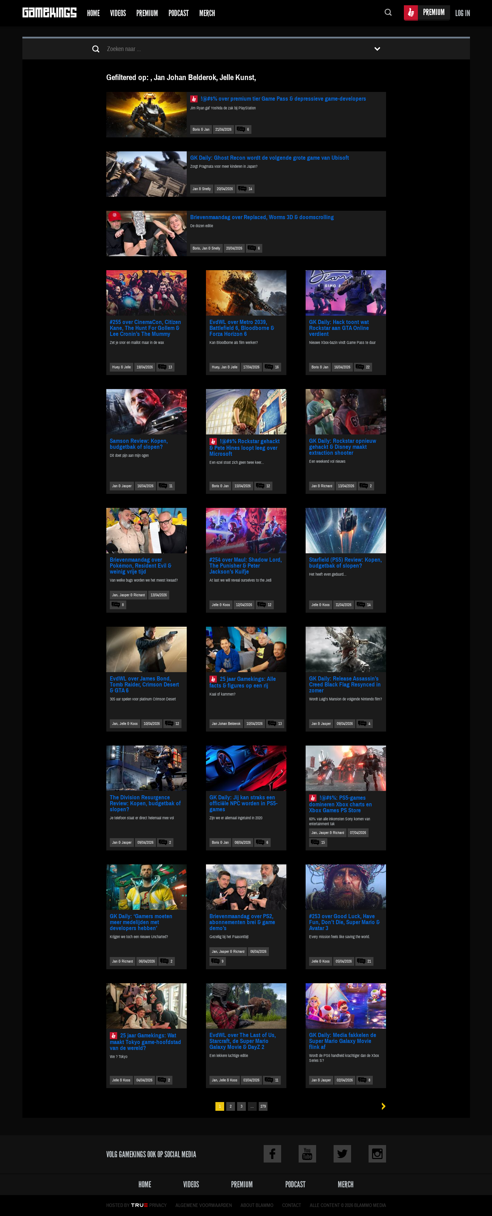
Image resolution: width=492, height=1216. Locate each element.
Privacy (158, 1205)
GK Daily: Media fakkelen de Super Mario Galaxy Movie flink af (342, 1041)
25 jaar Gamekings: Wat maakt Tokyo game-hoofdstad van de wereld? (145, 1042)
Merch (207, 13)
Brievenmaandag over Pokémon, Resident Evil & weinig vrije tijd (140, 565)
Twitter (342, 1154)
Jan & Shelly (202, 189)
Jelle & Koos (221, 604)
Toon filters (377, 48)
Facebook (272, 1154)
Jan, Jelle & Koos (125, 723)
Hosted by (118, 1205)
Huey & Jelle (121, 367)
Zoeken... (388, 13)
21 (369, 961)
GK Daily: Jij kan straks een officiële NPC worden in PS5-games (243, 803)
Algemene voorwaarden (204, 1205)
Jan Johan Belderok (226, 723)
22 (368, 367)
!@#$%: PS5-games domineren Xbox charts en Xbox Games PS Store (340, 804)
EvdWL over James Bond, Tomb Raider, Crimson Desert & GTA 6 (144, 684)
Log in (462, 13)
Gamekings (49, 13)
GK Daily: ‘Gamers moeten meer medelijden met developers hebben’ (141, 922)
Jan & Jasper (121, 486)
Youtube (307, 1154)
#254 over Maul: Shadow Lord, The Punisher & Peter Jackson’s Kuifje (245, 565)
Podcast (179, 13)
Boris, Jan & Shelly (206, 248)
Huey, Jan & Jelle (224, 367)
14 (250, 189)
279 (263, 1106)
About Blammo (257, 1205)
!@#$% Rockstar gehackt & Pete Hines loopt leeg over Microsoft (244, 448)
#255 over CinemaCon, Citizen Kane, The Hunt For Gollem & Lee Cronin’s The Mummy (145, 328)
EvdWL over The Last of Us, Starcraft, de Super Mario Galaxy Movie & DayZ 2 (242, 1041)
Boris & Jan (201, 129)
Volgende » (381, 1106)
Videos (118, 13)
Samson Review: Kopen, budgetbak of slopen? (139, 444)
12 (268, 486)
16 (277, 367)
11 (170, 486)
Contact (291, 1205)
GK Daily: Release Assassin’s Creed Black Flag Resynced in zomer (345, 684)
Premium (147, 13)
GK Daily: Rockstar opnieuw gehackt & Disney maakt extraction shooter (342, 446)
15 (323, 842)
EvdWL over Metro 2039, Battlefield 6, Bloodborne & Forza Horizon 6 (241, 328)
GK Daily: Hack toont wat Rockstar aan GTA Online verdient (339, 328)
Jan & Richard (322, 486)
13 (170, 367)
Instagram (377, 1154)
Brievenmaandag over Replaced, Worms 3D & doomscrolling (262, 217)
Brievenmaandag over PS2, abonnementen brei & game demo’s (242, 922)
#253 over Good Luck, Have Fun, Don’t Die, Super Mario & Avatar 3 (344, 922)
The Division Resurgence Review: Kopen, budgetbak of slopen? (145, 803)
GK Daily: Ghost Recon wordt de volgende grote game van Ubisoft (269, 157)
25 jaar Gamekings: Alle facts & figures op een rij (242, 682)
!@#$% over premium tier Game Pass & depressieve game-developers (283, 98)
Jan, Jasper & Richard (128, 595)
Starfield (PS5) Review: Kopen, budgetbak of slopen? (345, 562)
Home (93, 13)
